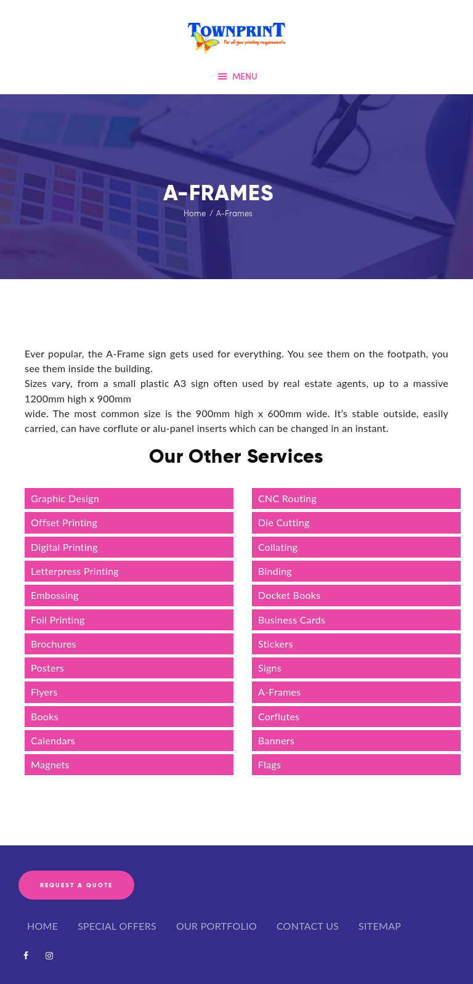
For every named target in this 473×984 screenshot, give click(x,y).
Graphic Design (65, 498)
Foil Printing (58, 619)
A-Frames (279, 691)
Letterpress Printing (76, 571)
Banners (276, 740)
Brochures (53, 643)
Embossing (55, 595)
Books (45, 716)
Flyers (44, 691)
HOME (42, 926)
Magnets (50, 764)
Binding (275, 571)
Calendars (53, 740)
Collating (277, 547)
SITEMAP (379, 926)
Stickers (275, 643)
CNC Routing (287, 498)
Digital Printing (64, 547)
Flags (269, 764)
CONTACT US (308, 926)
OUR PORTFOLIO (216, 926)
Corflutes (278, 716)
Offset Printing (64, 522)
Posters (47, 667)
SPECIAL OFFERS (117, 926)
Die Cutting (284, 522)
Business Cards (291, 619)
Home (195, 213)
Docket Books (289, 595)
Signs (269, 667)
